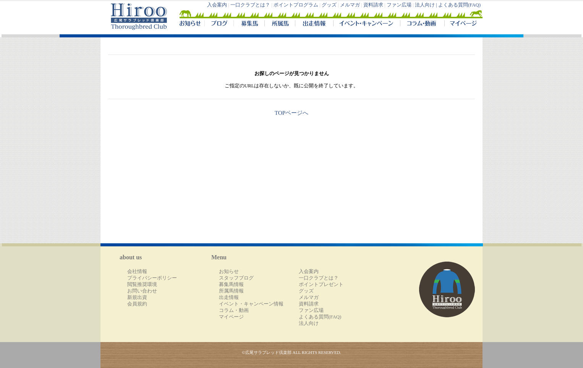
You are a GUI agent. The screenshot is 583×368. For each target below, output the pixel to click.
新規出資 (137, 297)
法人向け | (426, 5)
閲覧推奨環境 (142, 284)
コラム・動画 (422, 24)
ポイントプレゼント (321, 284)
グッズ (329, 5)
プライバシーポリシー (152, 278)
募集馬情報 (231, 284)
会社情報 (137, 271)
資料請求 (373, 5)
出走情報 (314, 24)
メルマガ (350, 5)
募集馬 (248, 24)
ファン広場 (399, 5)
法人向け (309, 323)
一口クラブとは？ (250, 5)
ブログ (218, 24)
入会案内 (217, 5)
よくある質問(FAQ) (459, 5)
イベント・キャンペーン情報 (251, 304)
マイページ (462, 24)
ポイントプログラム (296, 5)
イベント (366, 24)
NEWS (190, 24)
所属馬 (279, 24)
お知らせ (229, 271)
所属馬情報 (231, 291)
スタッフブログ (236, 278)
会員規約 (137, 304)
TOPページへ (292, 112)
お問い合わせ (142, 291)
